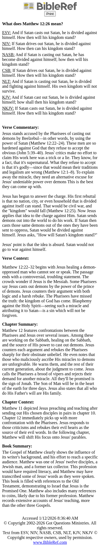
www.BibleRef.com (50, 542)
